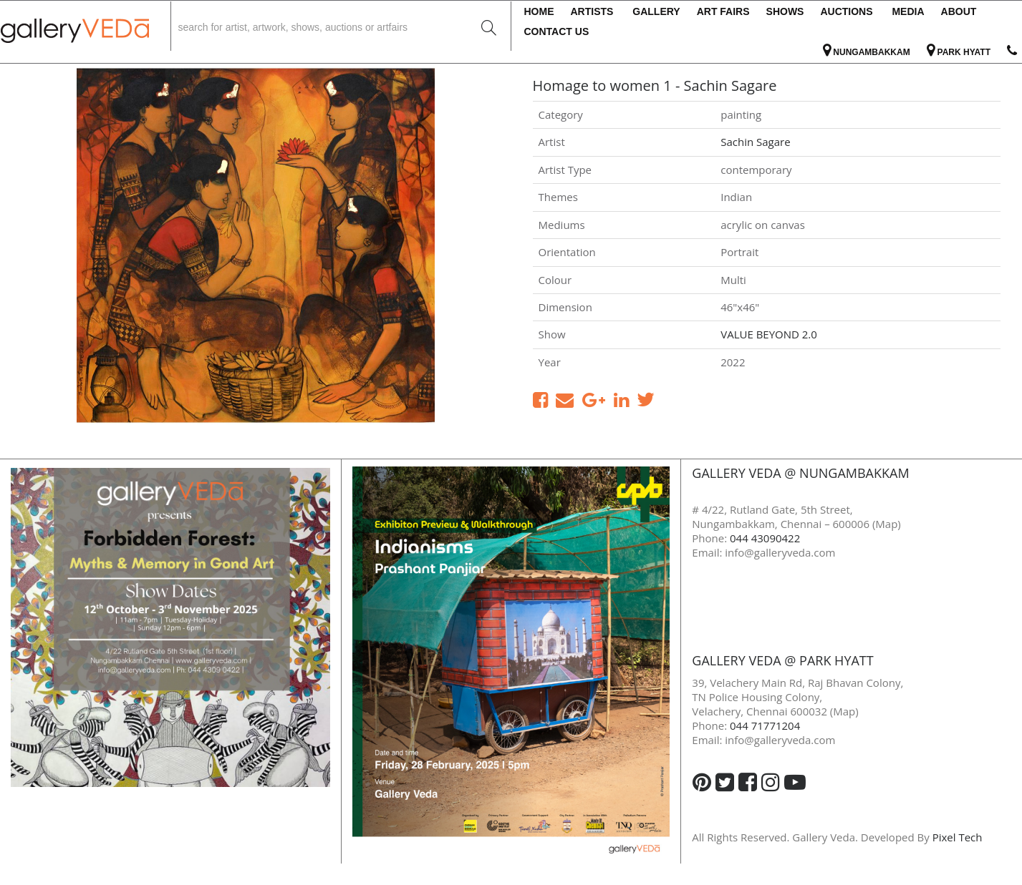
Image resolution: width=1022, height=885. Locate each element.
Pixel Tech (957, 837)
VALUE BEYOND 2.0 (768, 334)
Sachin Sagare (755, 142)
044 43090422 (765, 538)
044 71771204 (765, 725)
